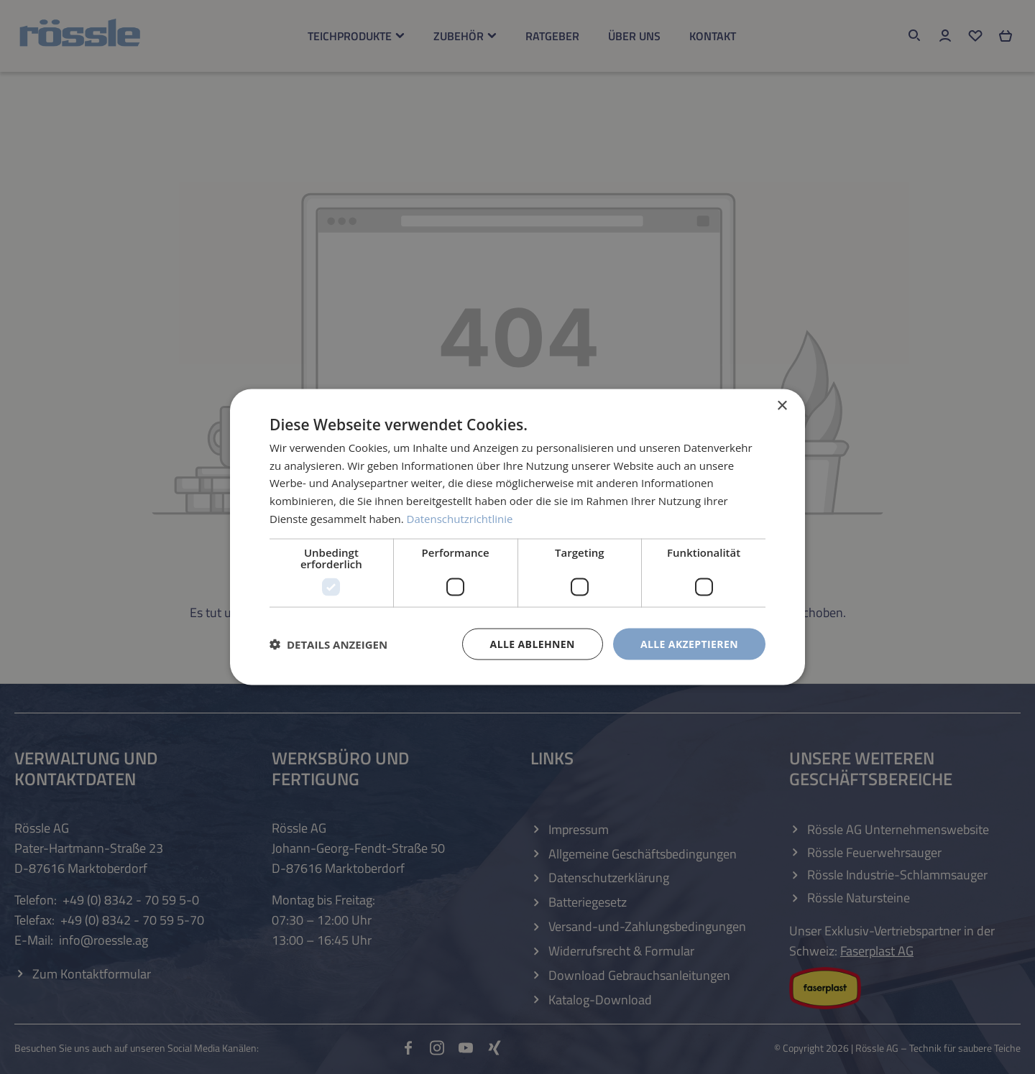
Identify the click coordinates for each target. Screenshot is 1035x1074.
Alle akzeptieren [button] (689, 643)
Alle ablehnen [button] (532, 643)
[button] (328, 644)
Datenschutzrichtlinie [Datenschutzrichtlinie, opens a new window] (460, 518)
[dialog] (517, 537)
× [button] (781, 405)
